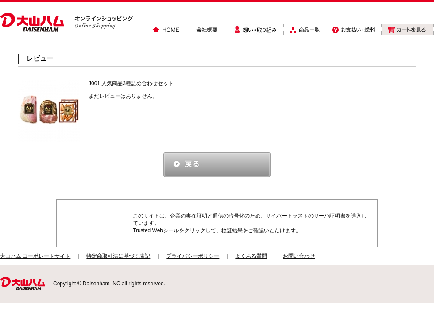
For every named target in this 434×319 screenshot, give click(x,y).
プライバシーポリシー (192, 256)
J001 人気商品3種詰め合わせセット (131, 83)
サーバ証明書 (329, 216)
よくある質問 (251, 256)
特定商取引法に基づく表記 (118, 256)
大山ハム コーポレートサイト (35, 256)
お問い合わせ (299, 256)
